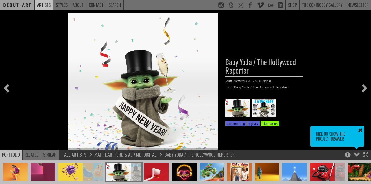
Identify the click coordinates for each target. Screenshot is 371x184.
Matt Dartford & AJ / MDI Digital (125, 154)
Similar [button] (50, 154)
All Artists (75, 154)
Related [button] (32, 154)
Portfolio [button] (11, 154)
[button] (365, 155)
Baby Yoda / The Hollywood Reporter (200, 154)
